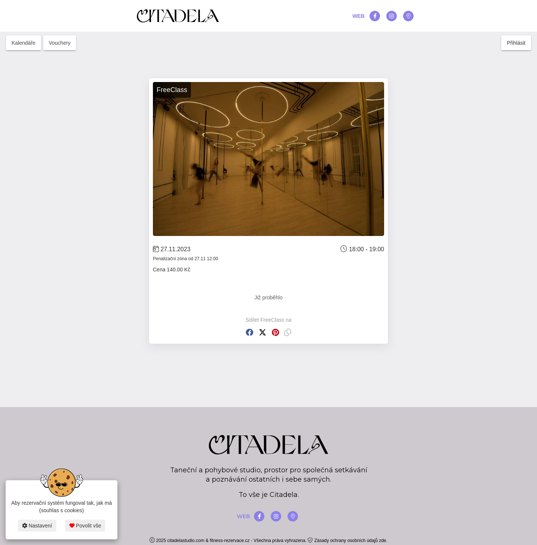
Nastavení (37, 526)
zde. (383, 540)
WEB (358, 16)
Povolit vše (85, 526)
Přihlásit (516, 43)
